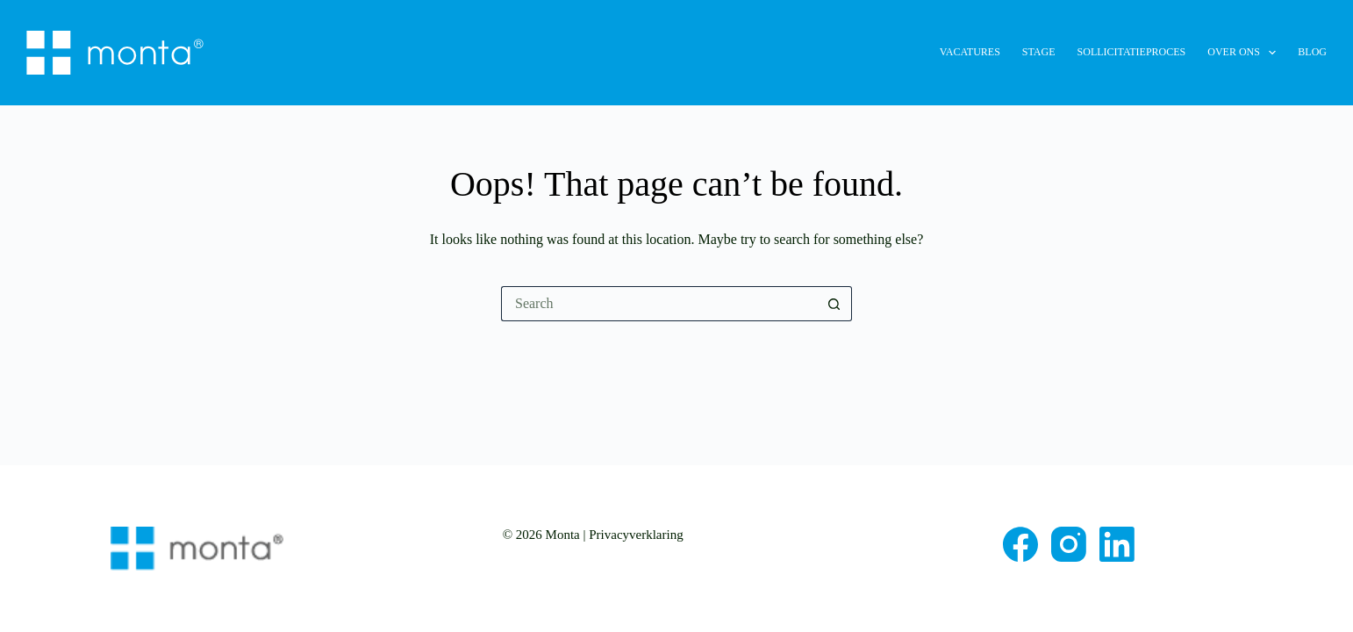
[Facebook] (1020, 544)
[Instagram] (1068, 544)
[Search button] (834, 303)
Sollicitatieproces (1131, 52)
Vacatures (970, 52)
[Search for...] (659, 303)
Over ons (1245, 52)
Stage (1039, 52)
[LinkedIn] (1117, 544)
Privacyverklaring (636, 535)
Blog (1312, 52)
